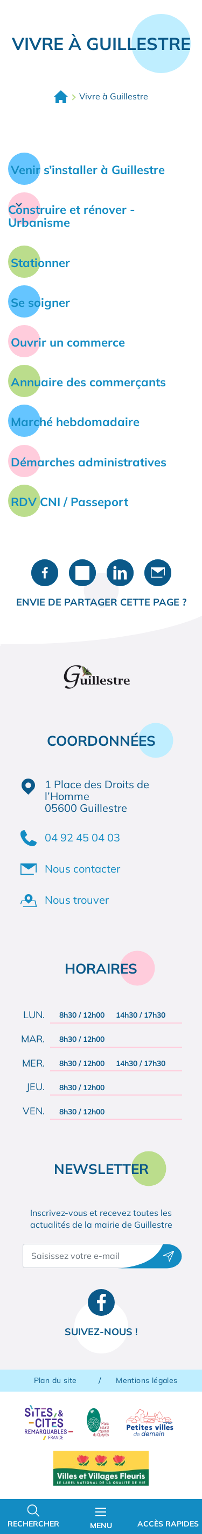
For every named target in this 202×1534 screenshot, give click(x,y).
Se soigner (40, 302)
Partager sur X (82, 572)
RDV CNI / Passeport (69, 501)
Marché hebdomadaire (75, 421)
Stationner (40, 262)
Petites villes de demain (149, 1422)
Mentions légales (146, 1381)
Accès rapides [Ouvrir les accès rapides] (168, 1524)
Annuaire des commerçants (88, 382)
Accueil (61, 96)
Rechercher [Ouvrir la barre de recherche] (33, 1524)
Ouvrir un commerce (68, 342)
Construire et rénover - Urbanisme (71, 216)
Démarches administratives (88, 462)
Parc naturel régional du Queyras (98, 1422)
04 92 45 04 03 (82, 837)
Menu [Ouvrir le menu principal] (101, 1519)
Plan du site (55, 1381)
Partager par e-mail (157, 572)
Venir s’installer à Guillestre (88, 169)
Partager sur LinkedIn (120, 572)
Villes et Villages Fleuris (101, 1468)
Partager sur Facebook (44, 572)
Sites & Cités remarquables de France (49, 1422)
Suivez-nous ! (101, 1332)
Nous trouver (77, 899)
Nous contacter (82, 868)
